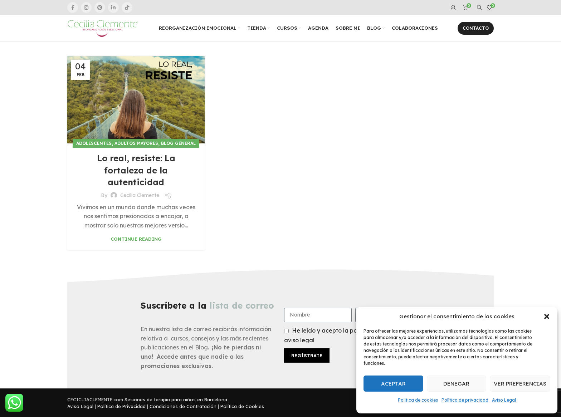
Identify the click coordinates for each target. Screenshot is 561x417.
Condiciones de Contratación (183, 406)
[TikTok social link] (127, 7)
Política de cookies (418, 400)
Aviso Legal (504, 400)
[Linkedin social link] (113, 7)
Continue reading (136, 239)
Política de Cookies (242, 406)
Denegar (456, 383)
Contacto (476, 28)
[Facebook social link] (72, 7)
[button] (546, 316)
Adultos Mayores (136, 143)
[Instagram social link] (86, 7)
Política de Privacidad (121, 406)
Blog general (178, 143)
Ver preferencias (520, 383)
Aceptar (393, 383)
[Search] (478, 7)
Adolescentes (94, 143)
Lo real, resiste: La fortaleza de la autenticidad (136, 170)
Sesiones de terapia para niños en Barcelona (176, 399)
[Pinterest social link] (99, 7)
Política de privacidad (465, 400)
